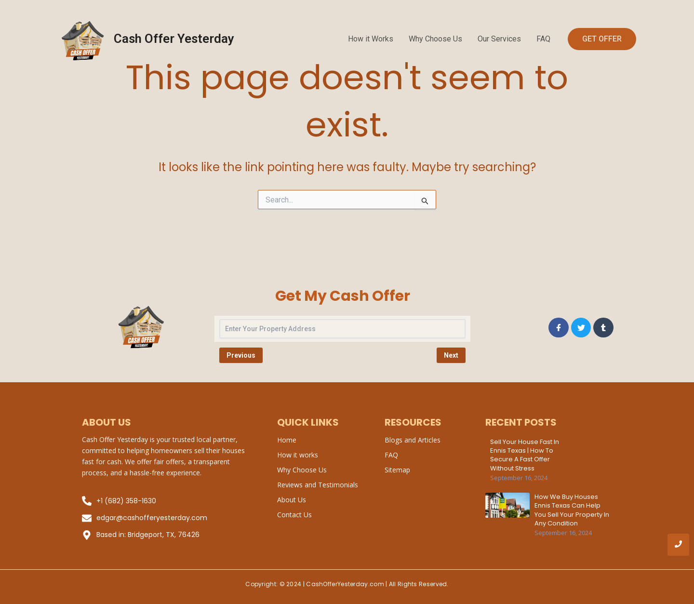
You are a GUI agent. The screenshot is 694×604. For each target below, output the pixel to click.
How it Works (370, 38)
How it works (297, 454)
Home (286, 439)
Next (451, 355)
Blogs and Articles (412, 439)
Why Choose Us (435, 38)
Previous (241, 355)
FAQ (543, 38)
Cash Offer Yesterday (174, 38)
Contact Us (294, 514)
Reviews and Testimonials (317, 484)
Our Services (499, 38)
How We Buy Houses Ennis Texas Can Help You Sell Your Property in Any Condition (571, 510)
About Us (291, 499)
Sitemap (397, 469)
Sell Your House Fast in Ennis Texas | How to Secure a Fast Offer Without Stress (524, 455)
